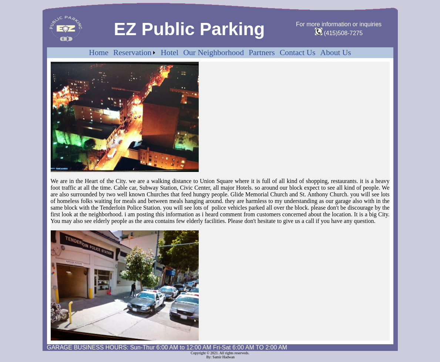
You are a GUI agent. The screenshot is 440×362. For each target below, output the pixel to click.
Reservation (132, 52)
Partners (262, 52)
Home (98, 52)
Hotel (169, 52)
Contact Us (298, 52)
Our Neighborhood (213, 52)
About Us (335, 52)
